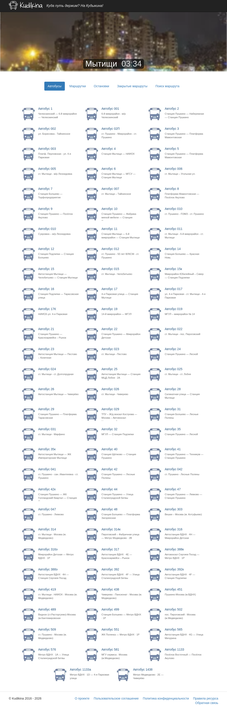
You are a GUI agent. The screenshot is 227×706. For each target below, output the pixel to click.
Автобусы (54, 86)
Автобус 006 (185, 171)
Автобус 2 (185, 113)
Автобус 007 (122, 191)
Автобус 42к (58, 494)
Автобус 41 (185, 453)
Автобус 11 (122, 233)
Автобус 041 (58, 473)
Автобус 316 (185, 533)
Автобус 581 (122, 654)
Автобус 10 (122, 214)
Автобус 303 (185, 511)
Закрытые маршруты (132, 86)
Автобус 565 (185, 634)
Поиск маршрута (167, 86)
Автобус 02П (122, 133)
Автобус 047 (58, 511)
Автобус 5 (185, 153)
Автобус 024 (58, 371)
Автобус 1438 (153, 674)
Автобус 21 (58, 333)
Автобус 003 (58, 153)
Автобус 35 (185, 431)
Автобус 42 (122, 473)
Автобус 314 (58, 533)
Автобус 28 (185, 393)
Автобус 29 (58, 413)
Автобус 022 (185, 331)
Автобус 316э (58, 554)
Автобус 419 (58, 594)
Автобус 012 (122, 253)
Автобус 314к (122, 533)
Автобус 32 (122, 431)
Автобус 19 (122, 311)
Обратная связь (206, 703)
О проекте (82, 698)
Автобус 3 (185, 133)
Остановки (101, 86)
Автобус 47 (185, 493)
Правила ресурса (205, 698)
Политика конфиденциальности (166, 698)
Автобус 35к (58, 453)
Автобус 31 (185, 413)
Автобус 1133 (185, 654)
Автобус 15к (185, 273)
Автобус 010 (185, 211)
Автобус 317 (122, 554)
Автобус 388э (58, 574)
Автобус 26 (58, 391)
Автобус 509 (58, 634)
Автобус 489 (58, 614)
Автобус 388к (185, 554)
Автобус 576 (58, 654)
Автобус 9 (58, 213)
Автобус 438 (122, 594)
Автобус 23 (58, 353)
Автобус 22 (122, 333)
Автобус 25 (122, 373)
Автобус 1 (58, 113)
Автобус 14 (185, 253)
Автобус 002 (58, 131)
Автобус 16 (58, 293)
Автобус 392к (185, 574)
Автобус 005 (58, 171)
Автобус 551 (122, 632)
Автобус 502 (185, 614)
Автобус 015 (122, 271)
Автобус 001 (122, 113)
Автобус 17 (122, 293)
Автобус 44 (122, 493)
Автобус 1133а (90, 674)
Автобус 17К (58, 311)
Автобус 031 (58, 431)
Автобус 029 (122, 414)
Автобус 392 (122, 574)
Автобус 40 (122, 453)
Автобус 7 (58, 193)
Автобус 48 (122, 513)
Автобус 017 (185, 293)
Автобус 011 (185, 233)
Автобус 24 (185, 351)
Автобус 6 (122, 173)
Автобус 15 (58, 273)
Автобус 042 (185, 471)
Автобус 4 (122, 151)
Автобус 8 (185, 193)
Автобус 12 (58, 253)
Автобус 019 (185, 311)
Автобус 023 (122, 351)
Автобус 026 (122, 391)
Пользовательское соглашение (116, 698)
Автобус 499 (122, 614)
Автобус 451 (185, 592)
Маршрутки (78, 86)
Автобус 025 (185, 371)
